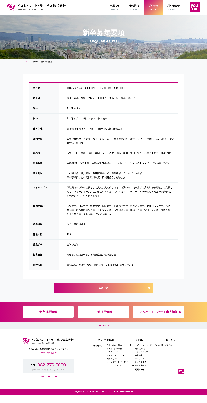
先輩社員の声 (140, 357)
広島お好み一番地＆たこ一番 (119, 353)
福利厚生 (138, 363)
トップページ (99, 348)
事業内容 (115, 7)
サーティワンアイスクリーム (119, 373)
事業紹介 (111, 348)
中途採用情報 (103, 318)
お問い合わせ (172, 7)
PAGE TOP (102, 332)
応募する (103, 292)
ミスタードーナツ (114, 363)
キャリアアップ (141, 360)
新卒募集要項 (140, 370)
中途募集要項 (140, 373)
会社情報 (134, 7)
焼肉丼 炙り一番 (114, 357)
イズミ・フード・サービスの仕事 (149, 353)
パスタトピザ (112, 360)
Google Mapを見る (47, 361)
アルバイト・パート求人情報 (159, 318)
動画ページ (140, 377)
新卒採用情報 (48, 318)
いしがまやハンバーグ (116, 370)
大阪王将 (110, 367)
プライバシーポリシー (48, 385)
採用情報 (153, 7)
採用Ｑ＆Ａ (139, 367)
